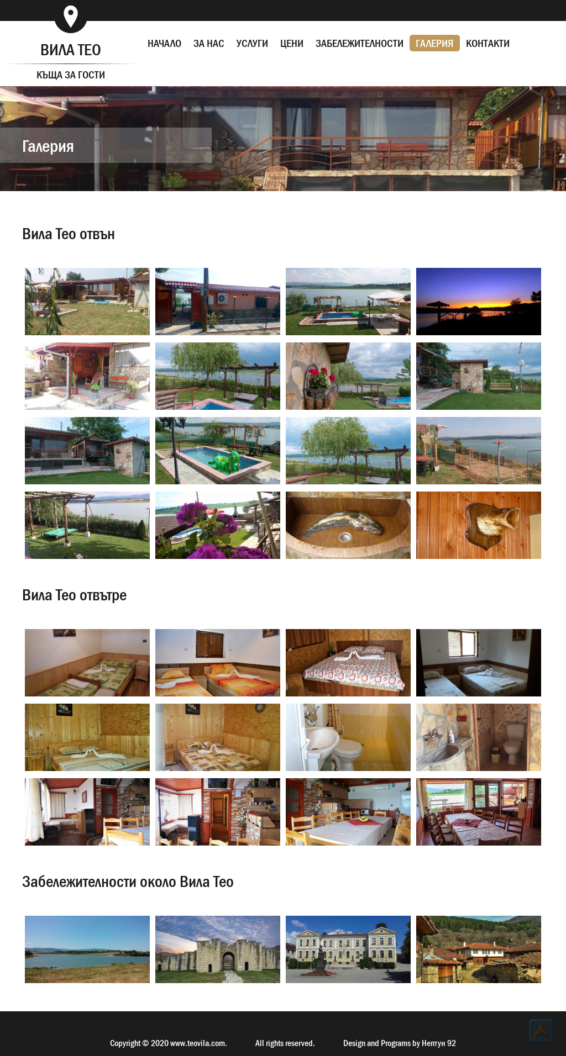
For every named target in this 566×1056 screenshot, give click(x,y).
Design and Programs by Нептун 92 (399, 1043)
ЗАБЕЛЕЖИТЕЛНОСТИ (359, 43)
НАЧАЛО (164, 43)
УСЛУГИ (252, 43)
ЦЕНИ (291, 43)
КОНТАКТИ (488, 43)
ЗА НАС (208, 43)
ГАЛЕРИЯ (435, 43)
